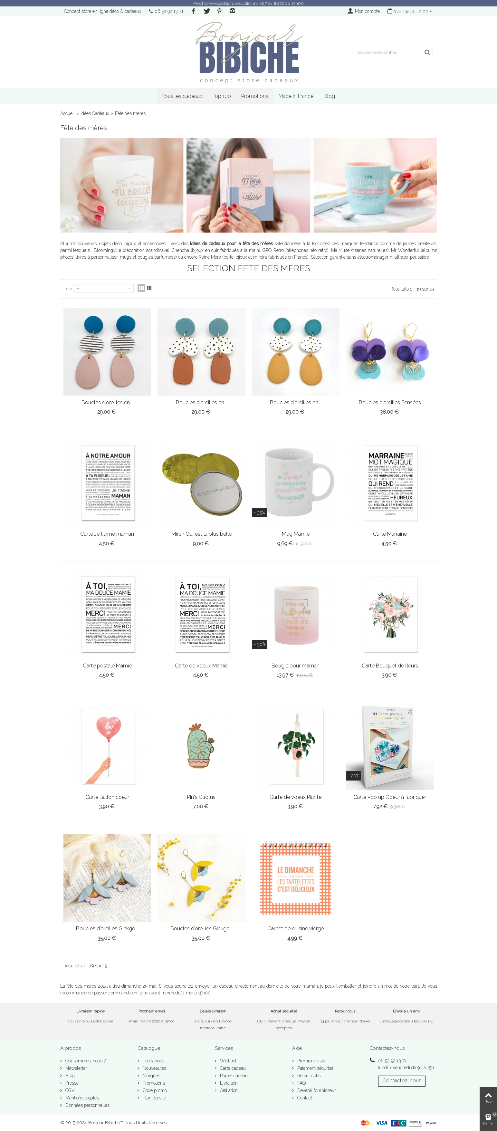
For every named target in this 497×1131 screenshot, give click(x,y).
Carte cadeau (232, 1068)
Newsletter (75, 1068)
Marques (150, 1075)
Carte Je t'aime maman (107, 534)
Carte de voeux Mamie (201, 666)
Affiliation (228, 1090)
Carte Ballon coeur (107, 797)
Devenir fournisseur (316, 1090)
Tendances (152, 1060)
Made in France (296, 96)
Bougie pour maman (296, 666)
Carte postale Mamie (107, 666)
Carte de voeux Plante (295, 797)
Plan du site (153, 1097)
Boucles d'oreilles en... (107, 402)
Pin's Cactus (201, 797)
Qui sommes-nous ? (85, 1060)
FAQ (301, 1083)
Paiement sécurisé (314, 1068)
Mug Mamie (296, 534)
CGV (69, 1090)
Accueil (67, 113)
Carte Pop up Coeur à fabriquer (389, 797)
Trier (67, 288)
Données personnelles (87, 1105)
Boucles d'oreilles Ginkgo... (107, 928)
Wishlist (227, 1060)
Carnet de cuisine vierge (295, 928)
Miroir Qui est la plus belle (201, 534)
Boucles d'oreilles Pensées (390, 402)
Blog (329, 96)
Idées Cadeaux (95, 113)
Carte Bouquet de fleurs (390, 666)
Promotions (254, 96)
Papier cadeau (233, 1075)
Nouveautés (153, 1068)
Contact (304, 1097)
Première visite (311, 1060)
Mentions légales (81, 1097)
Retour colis (308, 1075)
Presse (71, 1083)
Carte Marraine (390, 534)
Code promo (154, 1090)
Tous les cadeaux (182, 96)
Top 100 (222, 96)
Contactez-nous (401, 1081)
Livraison (228, 1083)
